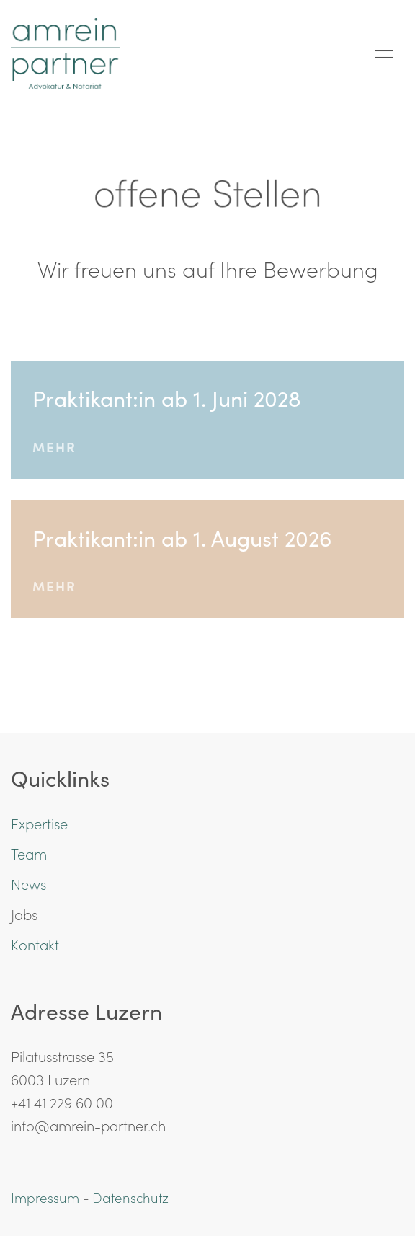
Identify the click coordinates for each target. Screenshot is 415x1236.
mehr (104, 446)
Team (29, 853)
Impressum (47, 1197)
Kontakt (35, 944)
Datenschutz (130, 1197)
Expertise (39, 823)
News (28, 883)
